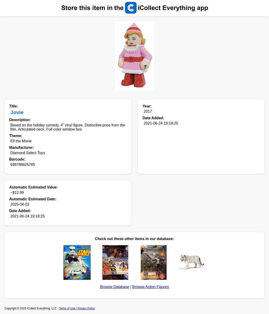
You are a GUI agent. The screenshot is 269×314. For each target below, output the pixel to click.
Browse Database (114, 287)
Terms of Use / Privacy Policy (77, 308)
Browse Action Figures (150, 287)
